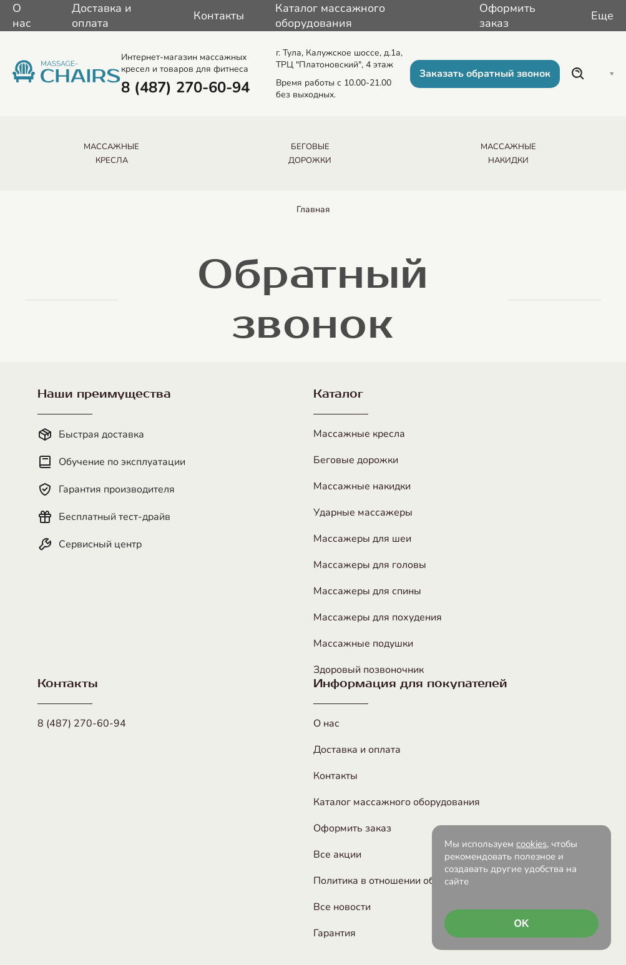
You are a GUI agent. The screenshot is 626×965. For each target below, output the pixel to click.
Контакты (218, 15)
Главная (313, 209)
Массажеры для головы (369, 565)
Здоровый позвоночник (368, 670)
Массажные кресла (359, 434)
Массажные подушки (363, 643)
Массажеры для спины (367, 591)
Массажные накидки (362, 486)
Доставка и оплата (102, 16)
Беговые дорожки (355, 460)
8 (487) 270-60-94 (81, 723)
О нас (21, 16)
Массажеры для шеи (362, 539)
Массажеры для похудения (377, 617)
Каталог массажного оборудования (330, 16)
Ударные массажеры (363, 512)
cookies (531, 844)
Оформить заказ (507, 16)
